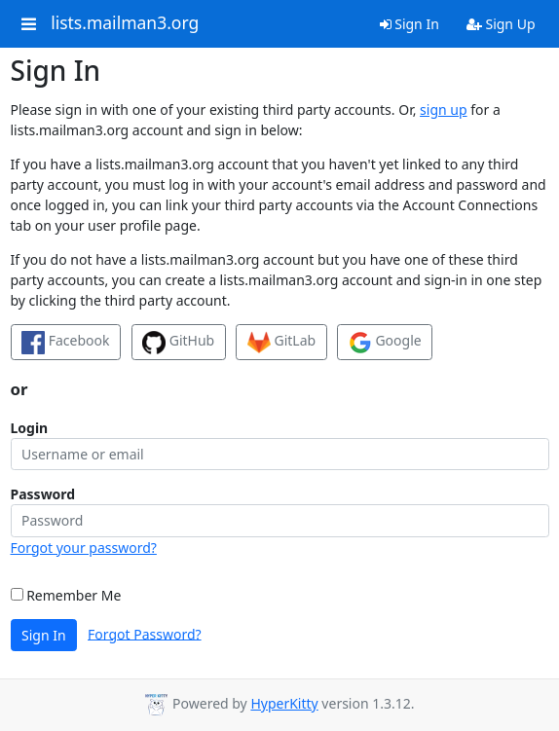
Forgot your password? (84, 547)
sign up (443, 109)
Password (43, 494)
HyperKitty (283, 703)
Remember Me (66, 595)
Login (30, 428)
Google (385, 342)
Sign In (409, 24)
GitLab (281, 342)
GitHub (178, 342)
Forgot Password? (145, 633)
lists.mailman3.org (125, 23)
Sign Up (501, 24)
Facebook (65, 342)
